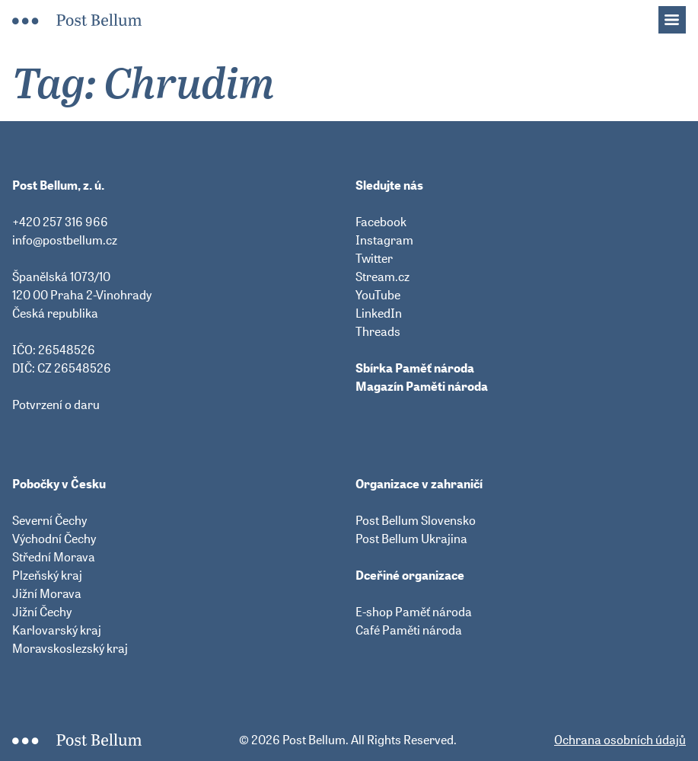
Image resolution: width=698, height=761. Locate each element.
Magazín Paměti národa (421, 386)
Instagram (384, 240)
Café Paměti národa (408, 630)
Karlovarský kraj (56, 630)
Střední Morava (53, 556)
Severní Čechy (49, 520)
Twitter (374, 258)
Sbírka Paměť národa (414, 368)
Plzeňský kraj (47, 575)
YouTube (377, 294)
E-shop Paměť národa (413, 611)
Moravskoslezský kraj (70, 648)
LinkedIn (378, 313)
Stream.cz (382, 276)
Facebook (380, 221)
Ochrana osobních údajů (620, 739)
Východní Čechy (54, 538)
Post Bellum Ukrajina (411, 538)
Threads (377, 331)
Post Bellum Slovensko (415, 520)
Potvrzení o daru (56, 404)
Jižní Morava (46, 593)
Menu (680, 15)
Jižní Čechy (42, 611)
